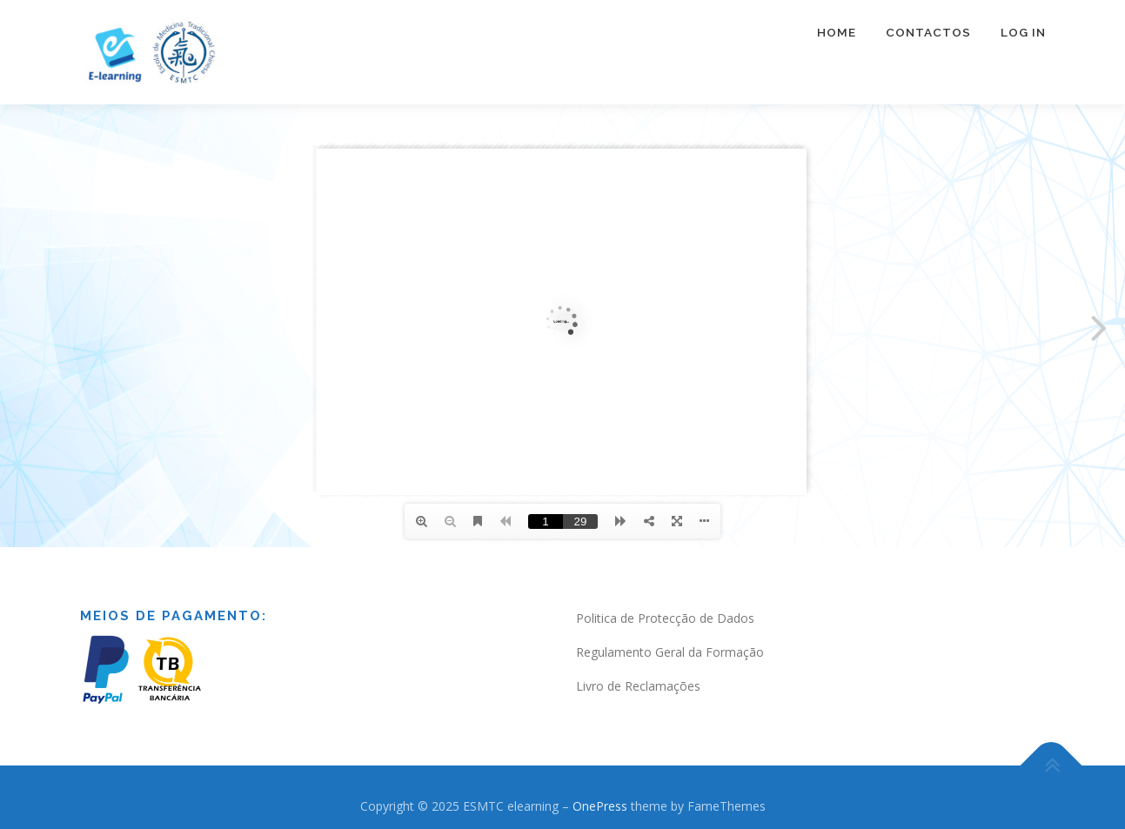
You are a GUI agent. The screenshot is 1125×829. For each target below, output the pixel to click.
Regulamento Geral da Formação (670, 652)
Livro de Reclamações (638, 686)
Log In (1023, 32)
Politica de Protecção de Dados (665, 618)
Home (836, 32)
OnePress (600, 806)
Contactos (928, 32)
